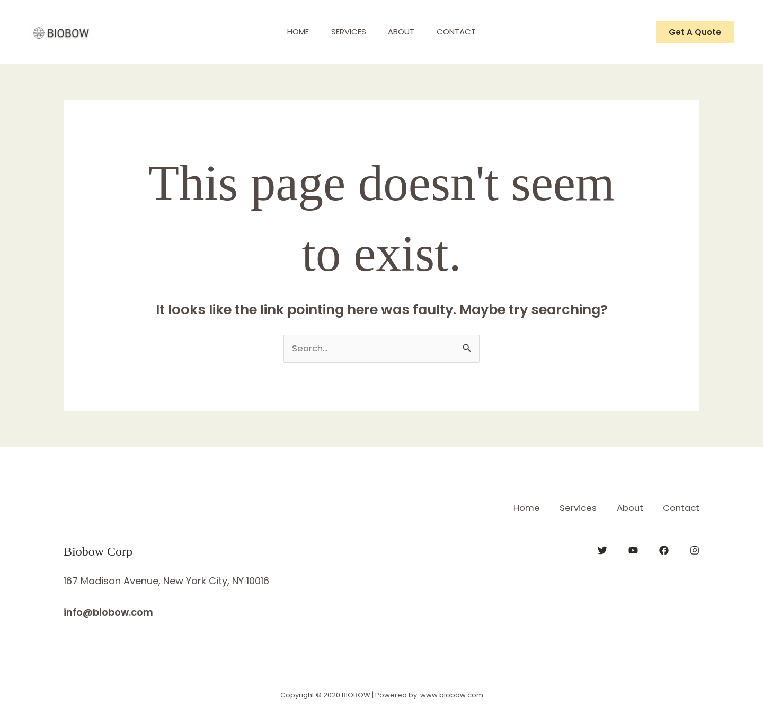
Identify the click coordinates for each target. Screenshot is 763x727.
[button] (695, 32)
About (404, 31)
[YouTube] (633, 550)
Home (292, 31)
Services (346, 31)
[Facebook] (664, 550)
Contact (463, 31)
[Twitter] (602, 550)
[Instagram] (694, 550)
